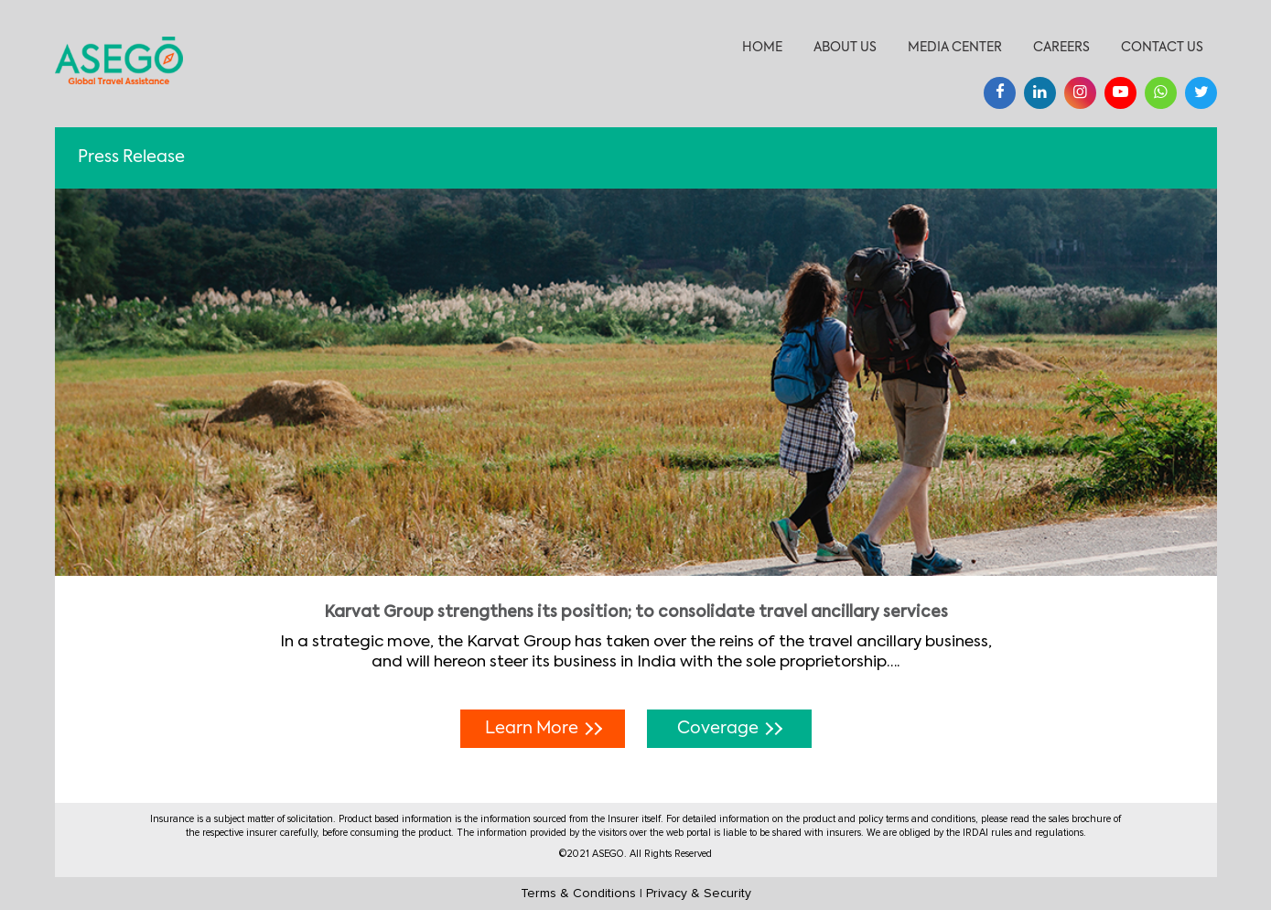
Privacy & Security (698, 893)
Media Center (955, 47)
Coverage (729, 728)
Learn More (543, 728)
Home (762, 47)
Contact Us (1162, 47)
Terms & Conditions (578, 893)
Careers (1061, 47)
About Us (845, 47)
